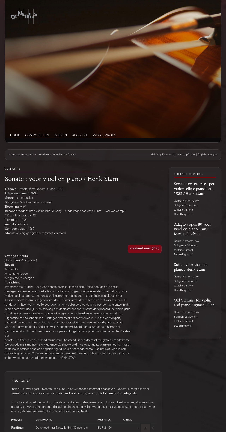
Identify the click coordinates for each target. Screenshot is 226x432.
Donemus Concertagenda (119, 393)
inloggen (213, 154)
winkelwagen (104, 135)
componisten (37, 135)
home (15, 135)
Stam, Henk (12, 260)
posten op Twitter (186, 154)
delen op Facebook (162, 154)
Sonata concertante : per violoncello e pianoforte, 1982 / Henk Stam (194, 188)
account (80, 135)
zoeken (60, 135)
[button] (145, 249)
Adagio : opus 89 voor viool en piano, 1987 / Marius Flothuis (192, 228)
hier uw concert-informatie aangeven (91, 389)
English (202, 154)
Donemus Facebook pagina (73, 393)
